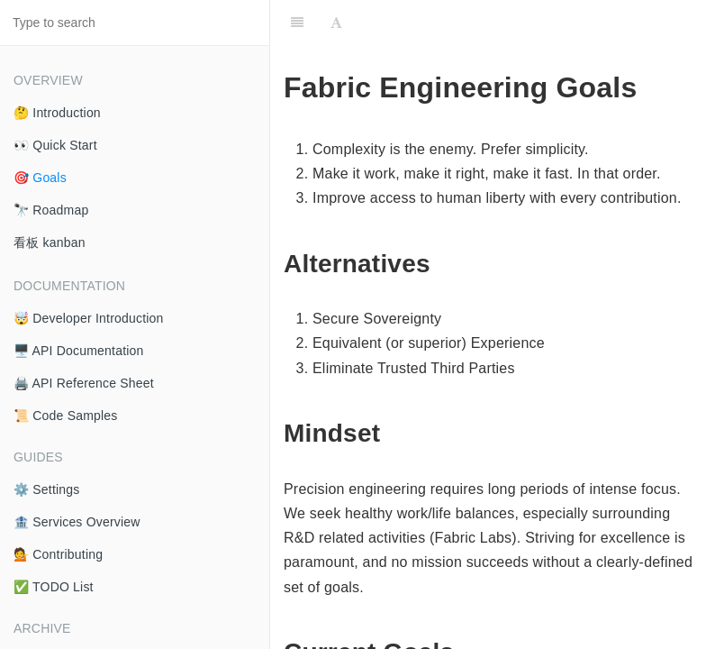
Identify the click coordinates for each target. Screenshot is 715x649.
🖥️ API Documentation (79, 350)
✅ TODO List (54, 587)
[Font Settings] (336, 22)
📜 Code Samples (66, 415)
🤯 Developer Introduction (89, 318)
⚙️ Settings (46, 489)
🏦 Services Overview (77, 522)
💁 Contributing (58, 554)
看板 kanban (50, 242)
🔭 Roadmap (51, 210)
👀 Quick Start (55, 145)
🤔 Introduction (57, 112)
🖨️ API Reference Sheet (84, 383)
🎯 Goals (40, 177)
